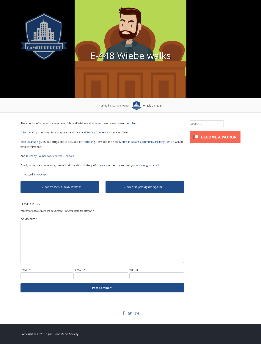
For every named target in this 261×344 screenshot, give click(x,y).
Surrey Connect (96, 132)
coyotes (102, 165)
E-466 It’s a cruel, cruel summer (60, 187)
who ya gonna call (147, 165)
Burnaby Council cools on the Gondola (50, 156)
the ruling (130, 123)
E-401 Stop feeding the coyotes (144, 187)
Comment (29, 219)
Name (26, 270)
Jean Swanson (29, 142)
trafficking (88, 142)
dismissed (95, 123)
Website (135, 270)
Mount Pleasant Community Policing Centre (146, 142)
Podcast (41, 174)
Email (80, 270)
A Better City (29, 132)
